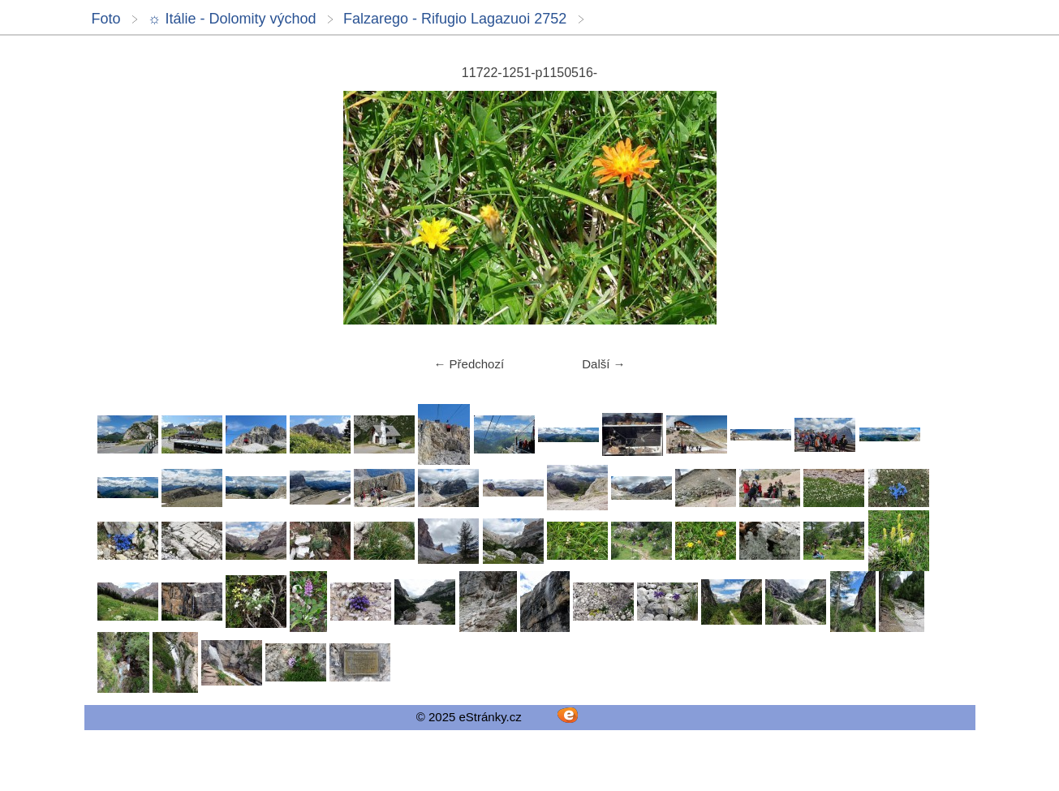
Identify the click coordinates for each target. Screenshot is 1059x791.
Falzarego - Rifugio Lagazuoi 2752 (454, 19)
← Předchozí (468, 364)
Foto (106, 19)
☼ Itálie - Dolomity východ (232, 19)
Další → (603, 364)
